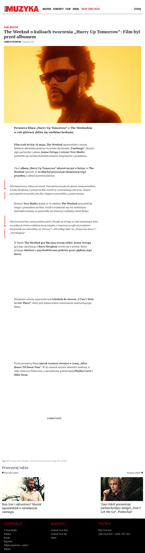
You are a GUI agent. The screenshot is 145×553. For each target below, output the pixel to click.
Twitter (53, 537)
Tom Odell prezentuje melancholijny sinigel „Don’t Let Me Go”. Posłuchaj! (121, 508)
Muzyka (47, 9)
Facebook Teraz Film (59, 534)
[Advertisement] (54, 276)
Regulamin (8, 541)
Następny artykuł (135, 472)
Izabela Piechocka (12, 41)
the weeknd (62, 460)
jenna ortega (51, 460)
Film (68, 9)
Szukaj (137, 9)
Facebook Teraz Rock (59, 530)
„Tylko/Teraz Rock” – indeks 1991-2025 (114, 534)
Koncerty (58, 9)
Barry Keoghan (23, 460)
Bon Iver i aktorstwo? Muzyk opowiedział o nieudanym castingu (21, 508)
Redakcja (7, 534)
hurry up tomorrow (37, 460)
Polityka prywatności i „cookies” (16, 545)
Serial (76, 9)
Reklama (7, 549)
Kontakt (7, 537)
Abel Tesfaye (11, 460)
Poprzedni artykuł (10, 472)
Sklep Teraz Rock (90, 9)
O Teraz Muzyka (10, 530)
